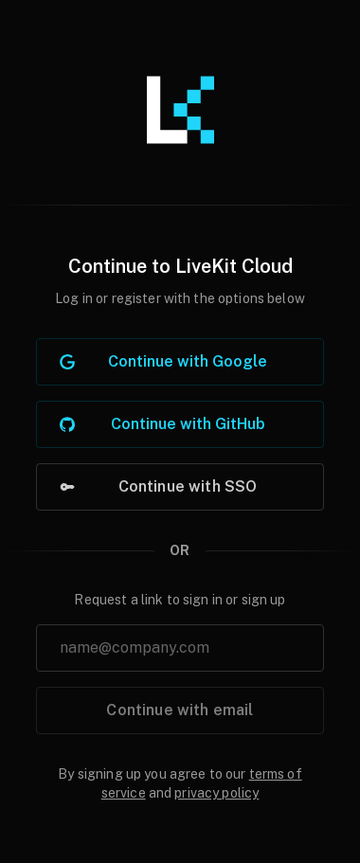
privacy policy (216, 792)
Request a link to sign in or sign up (179, 599)
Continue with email (179, 710)
